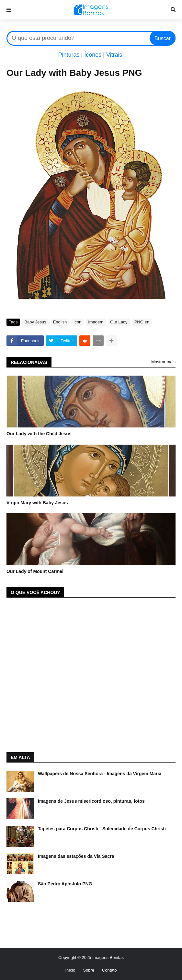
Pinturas (68, 55)
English (60, 322)
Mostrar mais (163, 361)
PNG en (141, 322)
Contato (109, 970)
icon (77, 322)
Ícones (92, 55)
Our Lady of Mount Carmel (34, 571)
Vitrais (114, 55)
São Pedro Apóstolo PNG (65, 883)
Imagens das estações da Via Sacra (76, 856)
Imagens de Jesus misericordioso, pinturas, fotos (91, 801)
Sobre (88, 970)
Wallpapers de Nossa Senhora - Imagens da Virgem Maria (99, 773)
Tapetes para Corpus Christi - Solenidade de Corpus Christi (102, 828)
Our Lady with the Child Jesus (39, 433)
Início (70, 970)
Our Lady (118, 322)
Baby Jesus (35, 322)
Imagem (95, 322)
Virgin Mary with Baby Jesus (37, 502)
